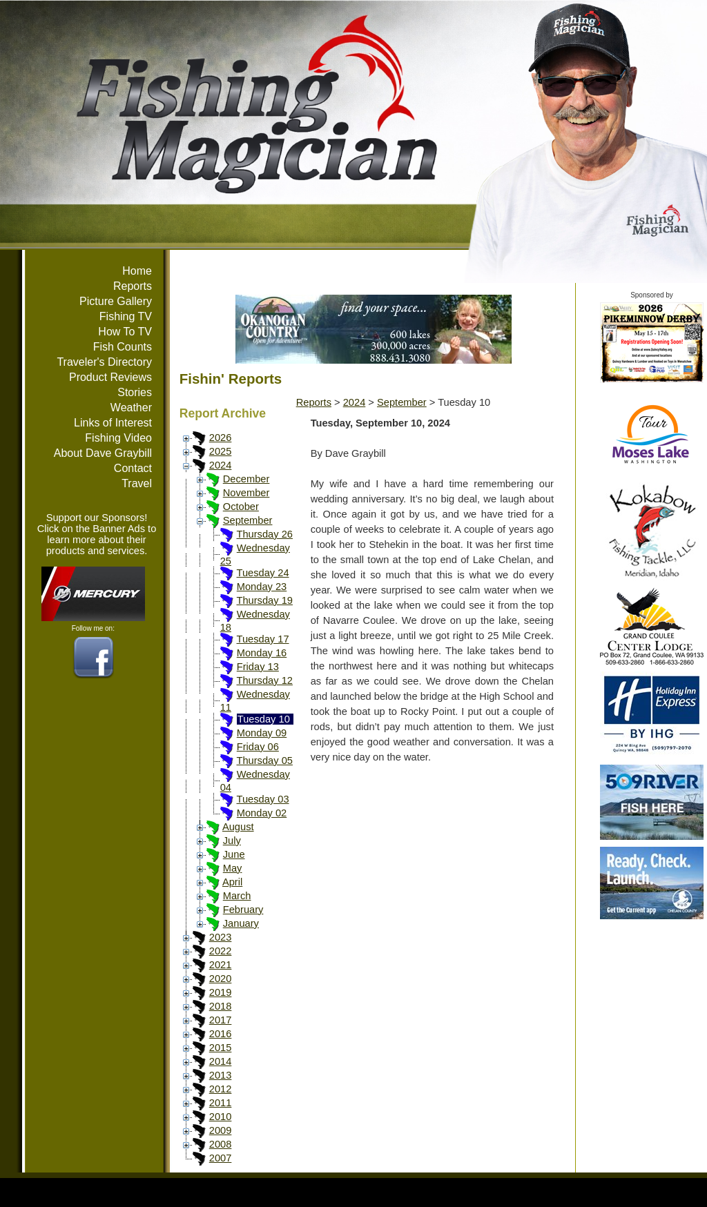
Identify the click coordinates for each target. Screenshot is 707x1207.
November (246, 492)
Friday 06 (258, 746)
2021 (220, 964)
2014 (220, 1061)
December (246, 478)
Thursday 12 (264, 680)
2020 (220, 978)
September (248, 520)
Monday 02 (262, 812)
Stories (134, 392)
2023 (220, 937)
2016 (220, 1033)
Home (137, 271)
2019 (220, 992)
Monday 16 (262, 652)
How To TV (125, 331)
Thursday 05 (264, 760)
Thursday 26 (264, 534)
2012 (220, 1089)
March (237, 895)
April (232, 881)
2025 (220, 451)
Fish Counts (122, 347)
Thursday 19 (264, 600)
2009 (220, 1130)
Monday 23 (262, 586)
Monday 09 (262, 732)
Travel (137, 483)
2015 (220, 1047)
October (241, 506)
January (241, 923)
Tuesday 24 (262, 572)
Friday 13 (258, 666)
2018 (220, 1006)
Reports (132, 286)
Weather (131, 407)
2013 (220, 1075)
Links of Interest (113, 423)
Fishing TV (125, 316)
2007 (220, 1158)
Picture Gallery (115, 301)
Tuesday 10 (264, 719)
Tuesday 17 (262, 639)
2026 (220, 437)
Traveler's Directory (104, 362)
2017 (220, 1020)
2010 (220, 1116)
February (243, 909)
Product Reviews (110, 377)
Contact (133, 468)
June (234, 854)
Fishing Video (118, 438)
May (232, 868)
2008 (220, 1144)
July (232, 840)
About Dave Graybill (103, 453)
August (238, 826)
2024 (220, 465)
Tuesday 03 (262, 799)
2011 (220, 1102)
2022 (220, 950)
